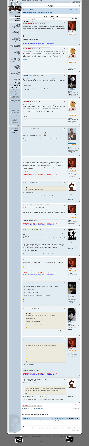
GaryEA (69, 295)
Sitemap (15, 128)
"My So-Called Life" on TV (15, 26)
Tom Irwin (18, 57)
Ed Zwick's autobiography (14, 120)
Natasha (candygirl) (72, 30)
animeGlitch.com (33, 334)
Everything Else (17, 37)
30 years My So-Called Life (15, 91)
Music (19, 33)
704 (71, 243)
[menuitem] (31, 10)
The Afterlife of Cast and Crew (15, 27)
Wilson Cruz (18, 51)
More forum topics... (15, 122)
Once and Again (17, 66)
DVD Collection (26, 334)
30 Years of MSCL (15, 110)
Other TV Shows (17, 31)
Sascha (69, 58)
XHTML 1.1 (42, 441)
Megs (69, 191)
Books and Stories (17, 34)
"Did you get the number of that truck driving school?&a (36, 205)
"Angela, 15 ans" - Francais (15, 44)
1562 (71, 65)
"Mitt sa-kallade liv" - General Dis (15, 42)
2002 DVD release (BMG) (15, 75)
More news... (15, 105)
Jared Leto (18, 48)
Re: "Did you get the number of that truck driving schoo (35, 380)
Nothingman (28, 229)
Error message (51, 16)
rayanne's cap (15, 117)
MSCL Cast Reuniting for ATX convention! (15, 103)
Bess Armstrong (17, 58)
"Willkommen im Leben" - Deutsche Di (15, 40)
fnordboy (69, 321)
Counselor (16, 85)
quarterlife (18, 65)
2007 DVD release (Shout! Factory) (15, 72)
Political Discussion (16, 38)
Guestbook (17, 82)
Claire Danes (17, 47)
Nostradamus (70, 88)
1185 (71, 194)
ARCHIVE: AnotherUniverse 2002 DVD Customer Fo (15, 46)
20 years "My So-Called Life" (15, 101)
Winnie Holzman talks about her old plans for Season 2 (15, 97)
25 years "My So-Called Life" (15, 94)
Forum (35, 1)
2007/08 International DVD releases (15, 74)
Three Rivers (15, 88)
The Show (18, 24)
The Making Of (17, 68)
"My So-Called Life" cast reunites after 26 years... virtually (15, 115)
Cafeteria (30, 1)
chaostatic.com (41, 334)
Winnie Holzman (17, 52)
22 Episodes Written (15, 112)
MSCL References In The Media (15, 60)
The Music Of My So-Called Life (15, 62)
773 (71, 298)
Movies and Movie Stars (16, 32)
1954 (71, 324)
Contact (15, 130)
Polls (18, 83)
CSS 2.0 (47, 441)
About (14, 132)
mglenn (69, 141)
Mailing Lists (17, 79)
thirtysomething (17, 67)
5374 (71, 173)
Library (17, 18)
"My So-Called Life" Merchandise (16, 78)
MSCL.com (24, 1)
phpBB (46, 420)
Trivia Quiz (17, 81)
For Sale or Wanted (16, 30)
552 (71, 147)
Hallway (17, 16)
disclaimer (60, 439)
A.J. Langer (18, 53)
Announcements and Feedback (14, 23)
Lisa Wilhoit (18, 54)
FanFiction (18, 25)
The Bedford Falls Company (15, 64)
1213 (71, 91)
